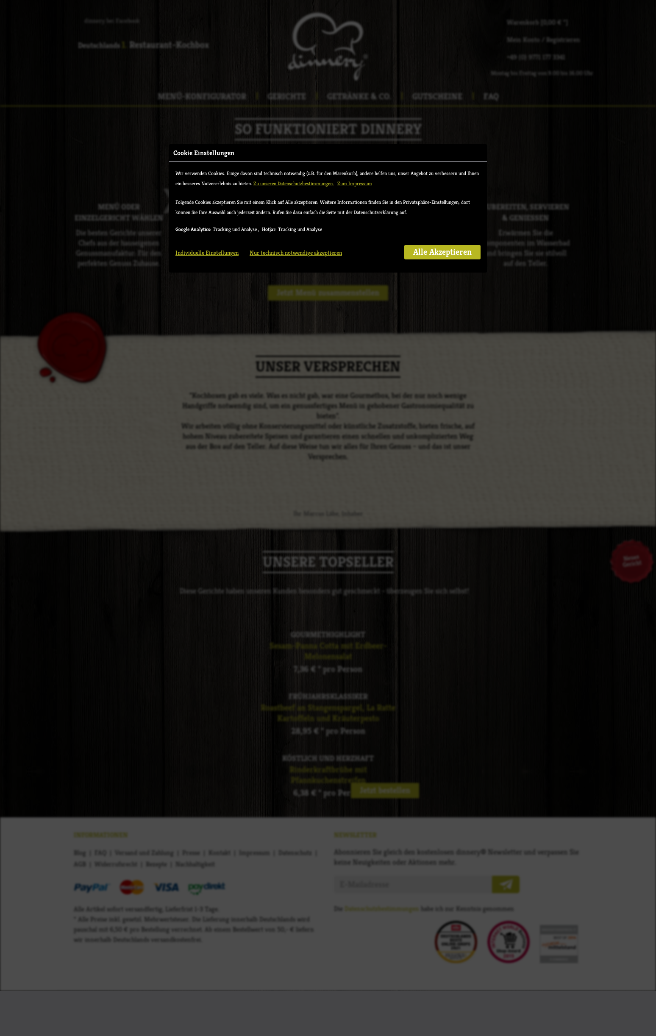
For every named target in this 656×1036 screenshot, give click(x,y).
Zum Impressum (354, 128)
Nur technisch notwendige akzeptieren (296, 197)
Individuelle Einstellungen (207, 197)
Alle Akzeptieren (442, 196)
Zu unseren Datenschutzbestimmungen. (293, 128)
